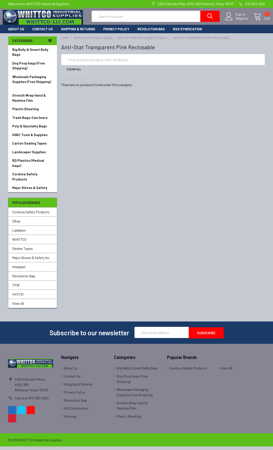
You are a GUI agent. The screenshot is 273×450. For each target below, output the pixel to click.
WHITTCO (19, 243)
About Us (16, 33)
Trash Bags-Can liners (32, 121)
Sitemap (70, 420)
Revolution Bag (151, 33)
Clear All (74, 73)
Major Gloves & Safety (32, 191)
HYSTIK (18, 298)
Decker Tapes (22, 252)
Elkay (16, 225)
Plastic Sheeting (32, 113)
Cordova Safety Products (32, 181)
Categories (22, 45)
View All (18, 307)
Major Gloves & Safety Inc (31, 261)
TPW (16, 289)
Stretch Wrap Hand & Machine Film (32, 102)
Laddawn (19, 234)
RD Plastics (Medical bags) (32, 167)
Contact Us (42, 33)
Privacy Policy (116, 33)
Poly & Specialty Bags (32, 130)
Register (236, 21)
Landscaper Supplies (32, 156)
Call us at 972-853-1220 (32, 401)
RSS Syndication (187, 33)
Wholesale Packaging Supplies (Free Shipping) (32, 86)
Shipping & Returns (78, 33)
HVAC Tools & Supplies (32, 138)
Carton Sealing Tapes (32, 147)
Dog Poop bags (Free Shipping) (32, 70)
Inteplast (19, 271)
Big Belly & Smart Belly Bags (30, 56)
